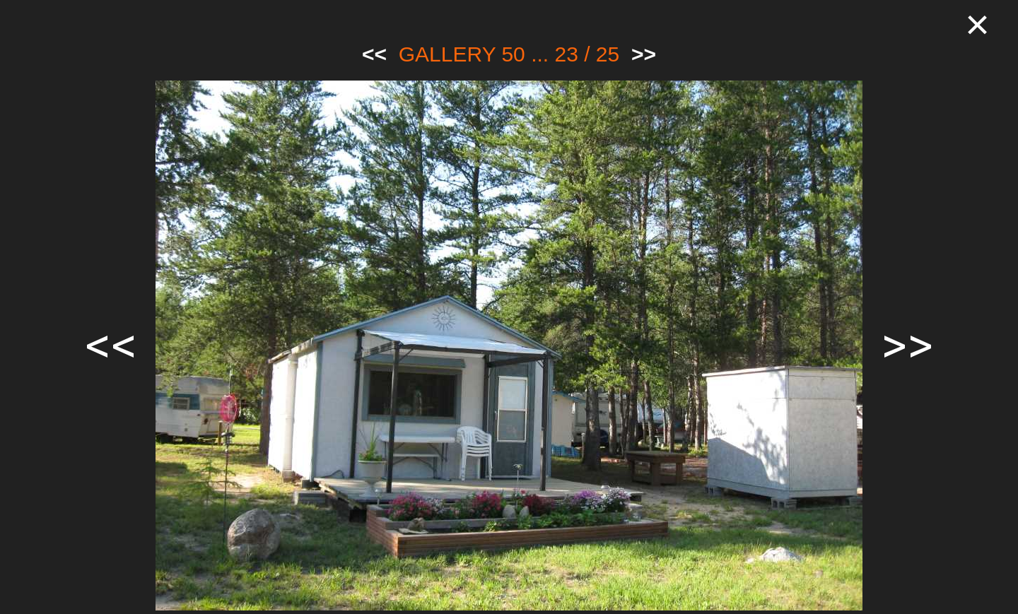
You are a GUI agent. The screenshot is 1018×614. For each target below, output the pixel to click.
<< (374, 54)
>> (643, 54)
